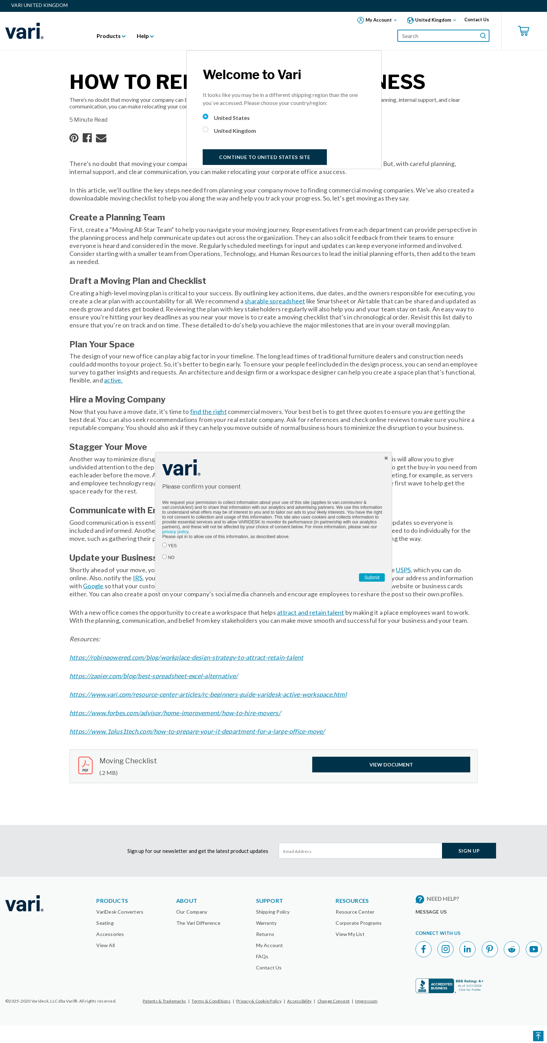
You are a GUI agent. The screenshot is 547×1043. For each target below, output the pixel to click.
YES (172, 545)
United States (232, 117)
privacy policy (175, 531)
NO (171, 557)
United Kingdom (235, 130)
